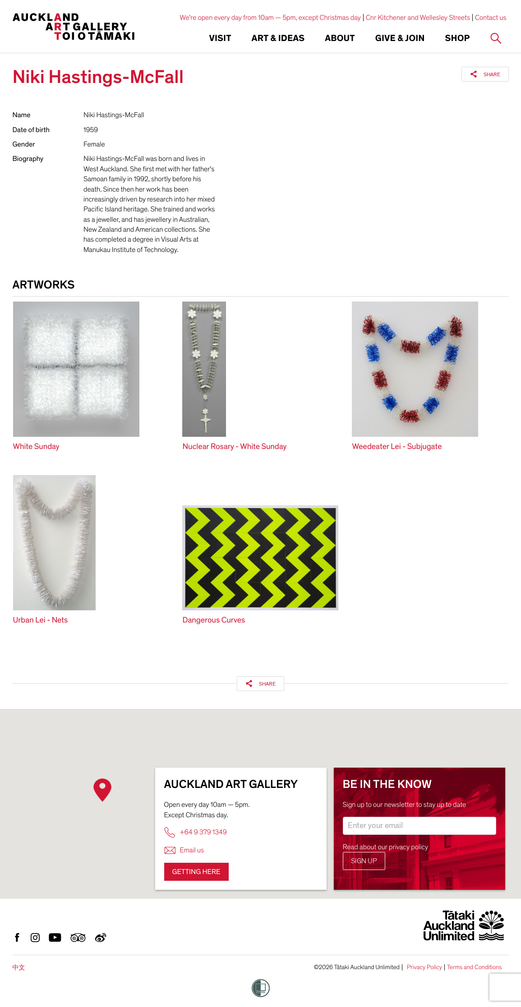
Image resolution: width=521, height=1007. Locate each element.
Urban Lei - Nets (40, 620)
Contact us (491, 17)
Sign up (364, 861)
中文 (19, 967)
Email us (184, 850)
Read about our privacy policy (386, 847)
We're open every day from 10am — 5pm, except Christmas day (270, 17)
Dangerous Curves (213, 620)
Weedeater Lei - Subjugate (397, 447)
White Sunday (36, 447)
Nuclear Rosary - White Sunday (234, 447)
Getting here (196, 872)
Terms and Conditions (474, 967)
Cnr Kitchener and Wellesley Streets (418, 17)
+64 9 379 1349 (195, 832)
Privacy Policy (424, 967)
